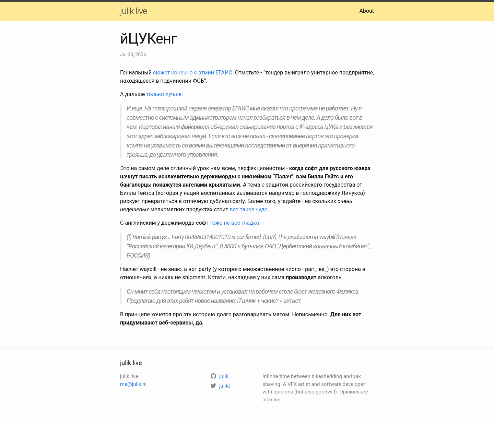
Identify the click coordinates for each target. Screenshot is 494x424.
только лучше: (164, 94)
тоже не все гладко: (235, 223)
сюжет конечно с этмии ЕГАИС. (193, 72)
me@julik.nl (133, 384)
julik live (133, 11)
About (366, 11)
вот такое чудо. (249, 209)
